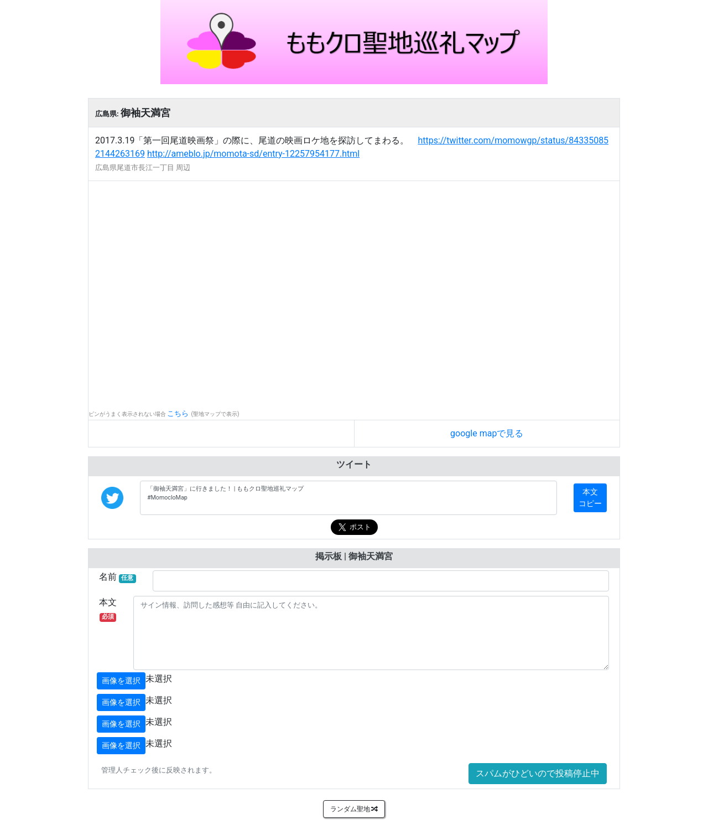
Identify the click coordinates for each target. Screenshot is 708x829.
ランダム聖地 (354, 809)
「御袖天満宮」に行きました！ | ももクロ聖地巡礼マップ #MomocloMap (348, 498)
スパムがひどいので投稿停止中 (538, 773)
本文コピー (590, 497)
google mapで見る (486, 433)
